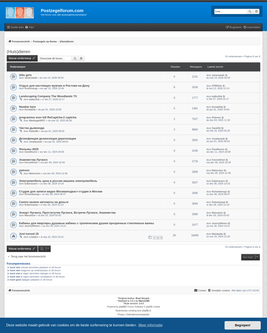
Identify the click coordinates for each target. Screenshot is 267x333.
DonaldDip (30, 109)
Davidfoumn (30, 152)
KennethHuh (31, 162)
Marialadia (217, 234)
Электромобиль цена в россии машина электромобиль (58, 180)
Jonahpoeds (35, 141)
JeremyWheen (32, 226)
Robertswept (31, 204)
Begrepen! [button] (242, 325)
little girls (25, 75)
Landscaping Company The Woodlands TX (48, 96)
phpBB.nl (146, 310)
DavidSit (216, 128)
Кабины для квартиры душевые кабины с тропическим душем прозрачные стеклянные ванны (86, 223)
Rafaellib (33, 131)
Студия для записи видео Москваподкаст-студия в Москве (60, 191)
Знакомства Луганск (33, 159)
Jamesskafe (30, 77)
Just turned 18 (29, 233)
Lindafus (33, 237)
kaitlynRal (34, 99)
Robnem (216, 117)
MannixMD (144, 301)
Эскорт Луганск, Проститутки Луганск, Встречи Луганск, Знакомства (67, 212)
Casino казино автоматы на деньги (43, 202)
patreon (24, 170)
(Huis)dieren (18, 51)
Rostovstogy (31, 88)
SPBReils (217, 85)
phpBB (122, 307)
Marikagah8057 (37, 120)
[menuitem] (29, 27)
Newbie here (27, 106)
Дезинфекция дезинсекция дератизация (47, 138)
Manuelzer (30, 215)
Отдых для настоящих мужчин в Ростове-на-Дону (54, 85)
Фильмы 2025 (29, 149)
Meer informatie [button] (150, 325)
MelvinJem (34, 173)
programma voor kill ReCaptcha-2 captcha (47, 117)
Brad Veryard (142, 298)
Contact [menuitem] (200, 290)
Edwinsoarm (31, 183)
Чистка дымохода (31, 128)
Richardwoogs (32, 194)
